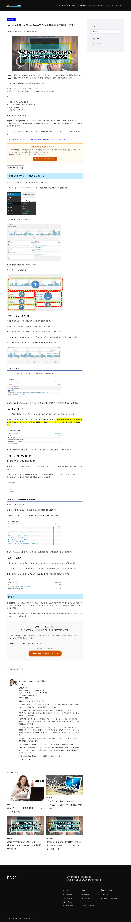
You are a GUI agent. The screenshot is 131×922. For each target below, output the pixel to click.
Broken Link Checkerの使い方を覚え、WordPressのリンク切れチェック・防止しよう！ (64, 845)
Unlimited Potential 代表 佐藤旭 (32, 681)
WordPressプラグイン (15, 670)
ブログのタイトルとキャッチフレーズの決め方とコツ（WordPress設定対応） (64, 805)
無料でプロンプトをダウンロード (45, 653)
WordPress (11, 19)
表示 (20, 168)
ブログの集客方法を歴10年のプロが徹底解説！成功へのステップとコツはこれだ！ (38, 139)
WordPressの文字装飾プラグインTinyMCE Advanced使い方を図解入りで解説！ (24, 845)
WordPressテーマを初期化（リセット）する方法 (24, 809)
